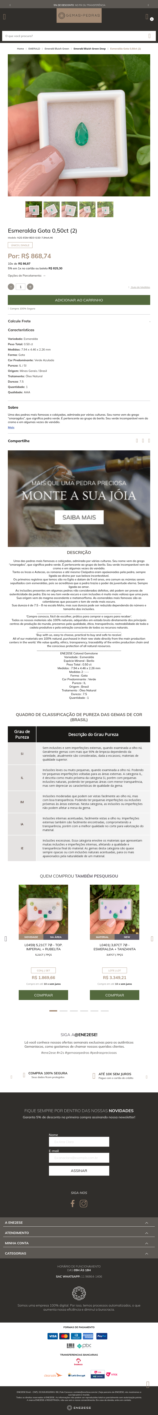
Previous (10, 5)
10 (10, 263)
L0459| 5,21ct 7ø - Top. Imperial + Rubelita (43, 947)
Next (148, 5)
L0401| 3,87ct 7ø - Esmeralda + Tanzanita (115, 947)
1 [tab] (53, 1010)
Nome (53, 1135)
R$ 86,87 (24, 263)
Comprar (79, 300)
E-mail (54, 1151)
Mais (11, 427)
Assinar (79, 1170)
